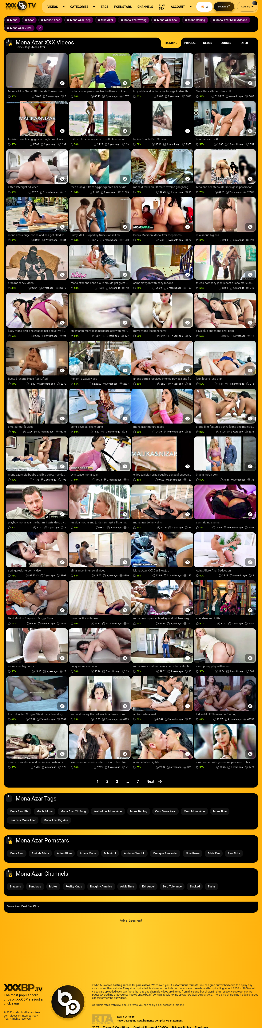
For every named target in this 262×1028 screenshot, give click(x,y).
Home (19, 47)
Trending (170, 42)
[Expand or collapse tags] (39, 28)
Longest (227, 42)
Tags (27, 47)
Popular (190, 42)
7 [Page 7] (138, 781)
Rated (244, 42)
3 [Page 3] (117, 781)
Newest (208, 42)
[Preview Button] (62, 83)
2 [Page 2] (107, 781)
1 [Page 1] (98, 781)
